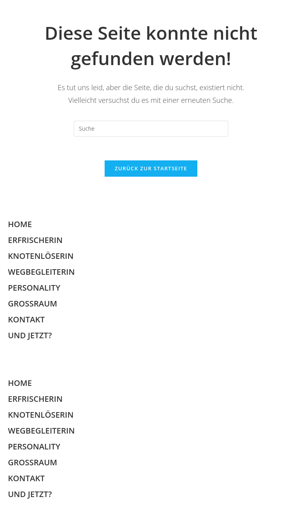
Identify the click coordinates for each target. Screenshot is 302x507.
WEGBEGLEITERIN (41, 271)
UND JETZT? (30, 335)
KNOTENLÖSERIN (41, 256)
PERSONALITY (34, 287)
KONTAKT (26, 319)
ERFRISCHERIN (35, 240)
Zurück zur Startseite (151, 168)
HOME (20, 224)
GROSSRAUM (32, 303)
